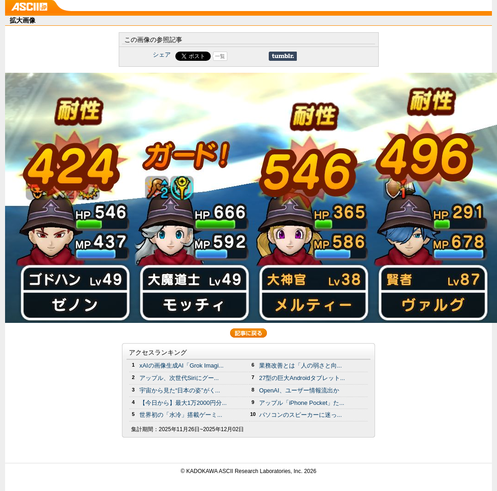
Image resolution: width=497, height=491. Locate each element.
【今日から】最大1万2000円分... (183, 402)
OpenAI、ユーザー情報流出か (299, 390)
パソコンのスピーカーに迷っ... (300, 414)
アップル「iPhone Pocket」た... (301, 402)
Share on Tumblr (283, 56)
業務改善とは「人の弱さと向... (300, 365)
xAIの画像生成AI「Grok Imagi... (181, 365)
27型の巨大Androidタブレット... (302, 377)
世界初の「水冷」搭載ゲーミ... (180, 414)
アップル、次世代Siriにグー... (179, 377)
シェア (162, 54)
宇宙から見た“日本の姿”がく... (179, 390)
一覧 (220, 56)
